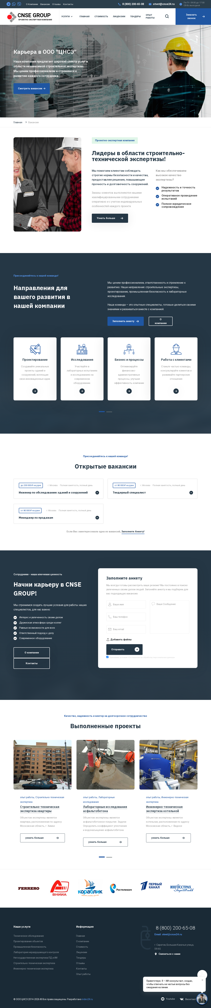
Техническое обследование (29, 936)
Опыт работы (83, 974)
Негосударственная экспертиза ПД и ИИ (35, 957)
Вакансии (45, 4)
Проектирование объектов (28, 941)
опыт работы (27, 797)
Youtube (168, 999)
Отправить (125, 649)
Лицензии (81, 952)
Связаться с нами (167, 954)
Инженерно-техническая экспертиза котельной (164, 809)
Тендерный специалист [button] (129, 492)
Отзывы (56, 4)
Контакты (68, 4)
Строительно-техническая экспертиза (34, 963)
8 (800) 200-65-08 (133, 4)
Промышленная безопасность (30, 946)
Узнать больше (110, 218)
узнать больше (42, 838)
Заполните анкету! (132, 531)
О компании (32, 4)
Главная (18, 122)
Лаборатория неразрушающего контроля (36, 952)
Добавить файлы (119, 639)
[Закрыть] (202, 980)
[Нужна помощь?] (202, 999)
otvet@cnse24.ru (164, 4)
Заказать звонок (195, 16)
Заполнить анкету (125, 321)
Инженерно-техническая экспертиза (33, 968)
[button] (102, 411)
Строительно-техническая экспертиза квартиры (39, 809)
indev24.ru (87, 999)
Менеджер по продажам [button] (36, 517)
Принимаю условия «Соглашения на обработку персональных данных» (142, 657)
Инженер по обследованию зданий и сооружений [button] (53, 492)
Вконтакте (188, 999)
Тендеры (81, 957)
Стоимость (82, 946)
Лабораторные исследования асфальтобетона (105, 809)
